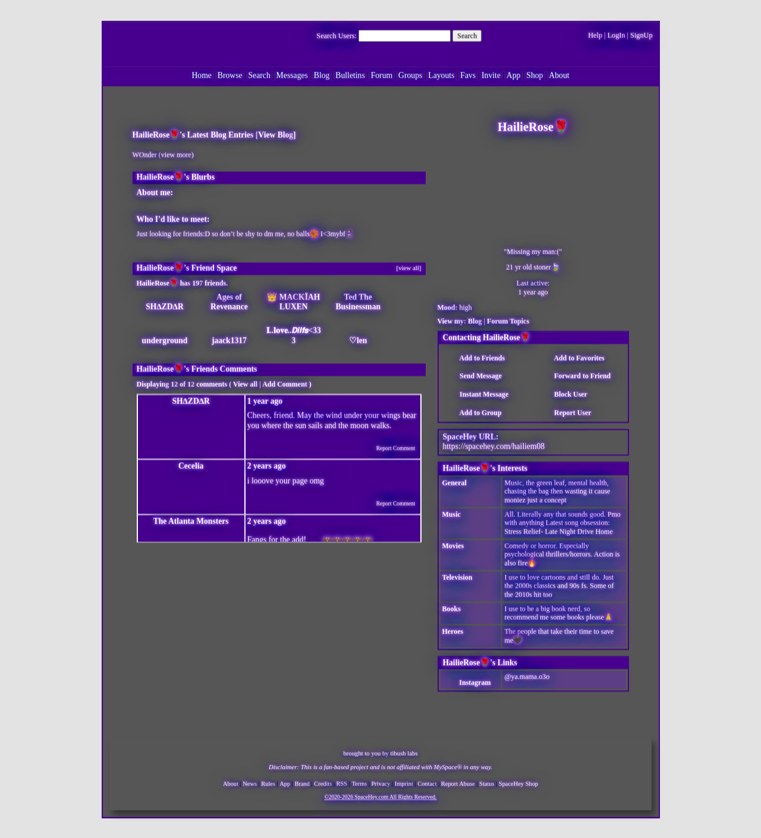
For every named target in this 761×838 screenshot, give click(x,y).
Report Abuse (458, 786)
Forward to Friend (574, 379)
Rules (268, 786)
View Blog (275, 137)
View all (245, 387)
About (559, 77)
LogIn (616, 37)
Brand (302, 786)
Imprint (404, 786)
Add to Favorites (571, 361)
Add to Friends (474, 361)
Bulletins (350, 77)
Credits (323, 786)
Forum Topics (508, 324)
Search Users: (336, 37)
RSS (342, 786)
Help (595, 37)
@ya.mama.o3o (526, 680)
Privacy (381, 786)
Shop (534, 77)
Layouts (441, 77)
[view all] (409, 271)
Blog (322, 77)
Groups (410, 77)
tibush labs (404, 755)
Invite (491, 77)
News (250, 786)
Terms (359, 786)
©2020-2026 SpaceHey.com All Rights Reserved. (381, 799)
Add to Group (473, 416)
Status (486, 786)
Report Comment (389, 451)
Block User (562, 397)
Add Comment (284, 387)
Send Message (473, 379)
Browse (230, 77)
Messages (292, 77)
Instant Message (476, 397)
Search (467, 37)
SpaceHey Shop (518, 786)
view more (176, 158)
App (514, 77)
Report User (565, 416)
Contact (426, 786)
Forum (382, 77)
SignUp (641, 37)
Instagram (467, 685)
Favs (468, 77)
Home (201, 77)
